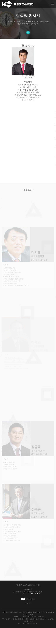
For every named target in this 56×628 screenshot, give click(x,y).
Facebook (28, 603)
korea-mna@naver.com (23, 594)
